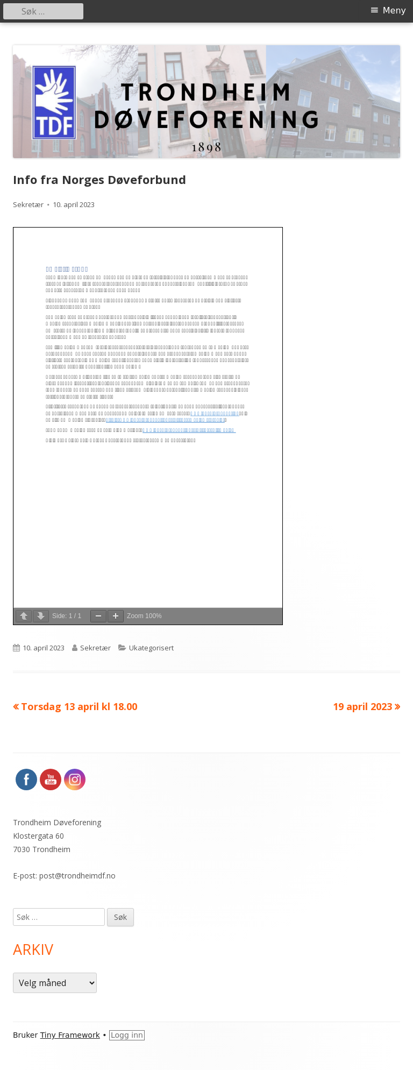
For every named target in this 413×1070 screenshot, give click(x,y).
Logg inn (127, 1035)
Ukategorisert (151, 648)
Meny (394, 10)
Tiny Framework (70, 1035)
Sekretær (28, 204)
